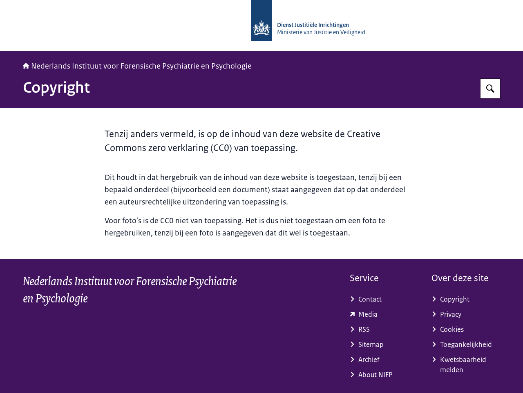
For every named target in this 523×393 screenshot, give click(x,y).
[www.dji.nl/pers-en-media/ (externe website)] (384, 314)
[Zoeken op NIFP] (490, 88)
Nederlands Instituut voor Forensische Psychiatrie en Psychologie (137, 66)
